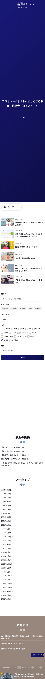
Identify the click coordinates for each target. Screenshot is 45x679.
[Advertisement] (22, 398)
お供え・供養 (7, 336)
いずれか (13, 340)
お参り (31, 336)
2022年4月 (5, 513)
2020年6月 (5, 560)
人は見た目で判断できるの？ (26, 258)
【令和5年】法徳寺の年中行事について (15, 455)
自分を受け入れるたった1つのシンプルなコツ (29, 224)
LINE (28, 328)
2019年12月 (5, 583)
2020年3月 (5, 572)
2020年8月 (5, 552)
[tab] (6, 667)
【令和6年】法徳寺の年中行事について (15, 451)
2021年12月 (5, 517)
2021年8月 (5, 521)
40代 (21, 328)
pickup (36, 328)
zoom (4, 332)
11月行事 (5, 328)
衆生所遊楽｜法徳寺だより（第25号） (15, 459)
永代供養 (5, 308)
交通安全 (38, 308)
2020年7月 (5, 556)
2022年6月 (5, 505)
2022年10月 (5, 501)
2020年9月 (5, 548)
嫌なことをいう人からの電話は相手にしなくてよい (28, 269)
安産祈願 (22, 308)
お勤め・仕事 (20, 336)
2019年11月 (5, 587)
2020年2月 (5, 575)
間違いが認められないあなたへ (27, 247)
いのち (12, 332)
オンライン (22, 332)
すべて (4, 340)
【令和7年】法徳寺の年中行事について (15, 447)
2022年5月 (5, 509)
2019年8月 (5, 599)
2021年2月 (5, 529)
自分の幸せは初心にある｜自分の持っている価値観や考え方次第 (28, 235)
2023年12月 (5, 493)
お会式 (32, 332)
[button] (38, 3)
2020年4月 (5, 568)
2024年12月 (5, 490)
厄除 (30, 308)
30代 (14, 328)
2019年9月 (5, 595)
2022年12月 (5, 497)
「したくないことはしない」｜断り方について (28, 281)
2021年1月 (5, 532)
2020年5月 (5, 564)
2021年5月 (5, 525)
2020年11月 (5, 540)
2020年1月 (5, 579)
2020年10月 (5, 544)
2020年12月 (5, 536)
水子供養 (14, 308)
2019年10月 (5, 591)
